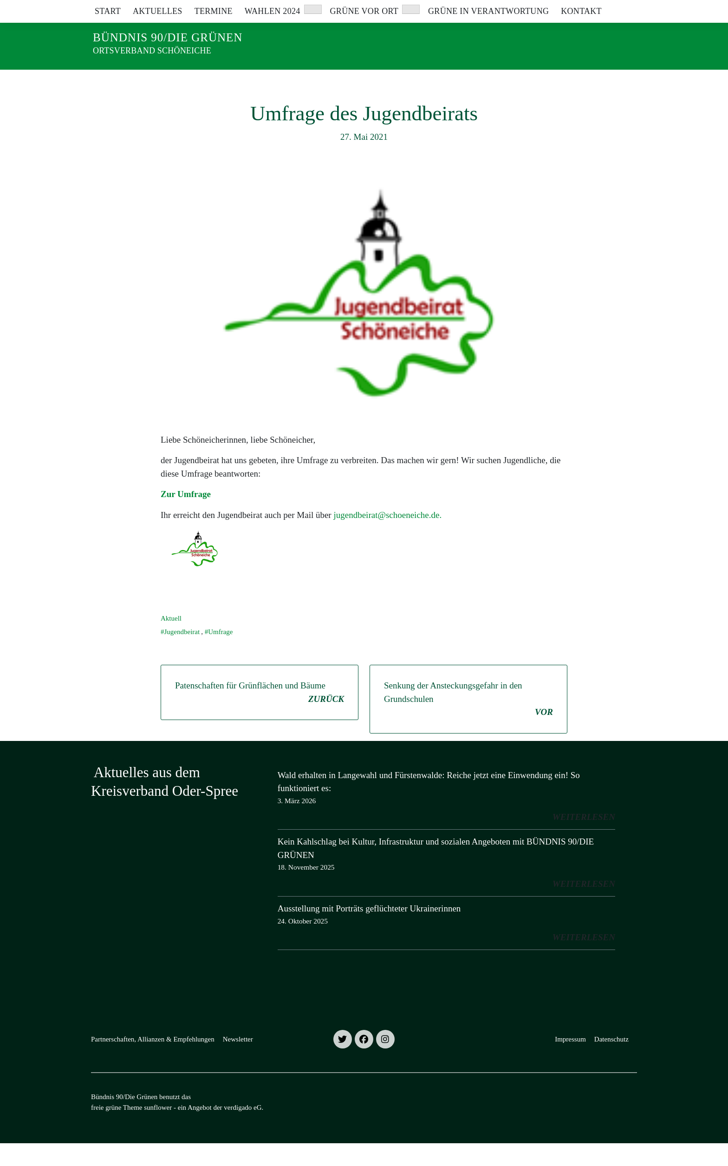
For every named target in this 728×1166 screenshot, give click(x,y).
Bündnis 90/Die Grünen (167, 37)
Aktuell (171, 641)
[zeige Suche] (620, 9)
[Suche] (607, 9)
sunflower (158, 1130)
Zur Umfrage (187, 517)
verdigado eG (242, 1130)
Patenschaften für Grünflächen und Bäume (259, 715)
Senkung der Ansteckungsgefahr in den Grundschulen (468, 722)
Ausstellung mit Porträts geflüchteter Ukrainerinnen (369, 931)
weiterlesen (583, 840)
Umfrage (220, 654)
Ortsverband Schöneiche (152, 50)
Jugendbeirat (182, 654)
